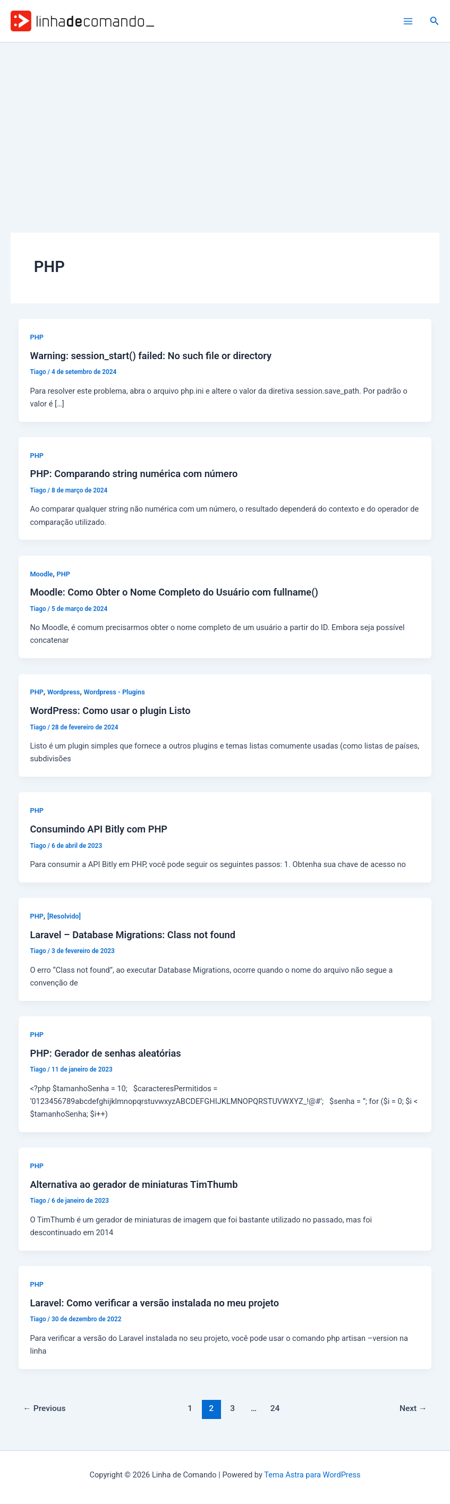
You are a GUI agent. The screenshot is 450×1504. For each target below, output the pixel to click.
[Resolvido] (64, 916)
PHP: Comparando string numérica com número (133, 473)
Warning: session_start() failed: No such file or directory (150, 355)
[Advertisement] (225, 122)
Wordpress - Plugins (114, 692)
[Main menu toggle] (408, 21)
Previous (44, 1408)
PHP (36, 337)
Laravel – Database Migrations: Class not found (132, 934)
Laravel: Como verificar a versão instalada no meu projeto (154, 1302)
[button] (434, 21)
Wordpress (63, 692)
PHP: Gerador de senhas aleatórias (105, 1053)
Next (413, 1408)
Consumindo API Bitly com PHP (98, 829)
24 (275, 1408)
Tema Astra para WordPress (312, 1475)
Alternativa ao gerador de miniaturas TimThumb (133, 1184)
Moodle (41, 574)
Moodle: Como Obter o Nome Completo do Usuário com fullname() (174, 592)
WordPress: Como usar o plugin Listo (110, 710)
